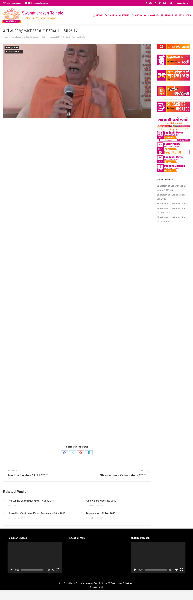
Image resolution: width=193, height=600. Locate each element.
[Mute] (53, 569)
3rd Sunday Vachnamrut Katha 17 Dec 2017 (31, 500)
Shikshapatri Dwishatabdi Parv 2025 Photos (172, 210)
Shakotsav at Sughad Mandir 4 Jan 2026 (172, 196)
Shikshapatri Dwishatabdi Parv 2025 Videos (172, 219)
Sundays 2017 (12, 48)
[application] (35, 557)
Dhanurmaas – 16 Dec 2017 (100, 513)
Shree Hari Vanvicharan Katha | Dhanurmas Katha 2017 (36, 513)
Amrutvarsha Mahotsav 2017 (101, 500)
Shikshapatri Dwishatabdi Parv (172, 203)
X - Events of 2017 (13, 52)
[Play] (11, 569)
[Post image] (4, 501)
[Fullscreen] (57, 569)
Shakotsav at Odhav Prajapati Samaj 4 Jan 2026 (171, 187)
